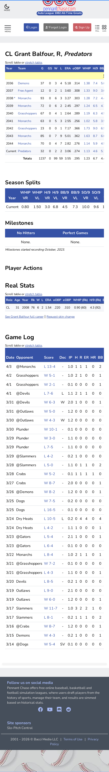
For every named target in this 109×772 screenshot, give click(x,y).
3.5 (103, 121)
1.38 (87, 83)
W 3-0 (49, 438)
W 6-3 (49, 402)
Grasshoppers (27, 113)
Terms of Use (72, 739)
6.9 (103, 128)
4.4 (103, 98)
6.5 (95, 106)
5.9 (95, 143)
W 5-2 (49, 473)
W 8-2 (49, 491)
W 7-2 (49, 563)
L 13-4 (49, 366)
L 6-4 (48, 545)
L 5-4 (48, 536)
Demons (23, 83)
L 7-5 (48, 447)
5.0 (103, 83)
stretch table (33, 62)
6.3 (95, 113)
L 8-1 (48, 617)
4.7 (103, 106)
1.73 (87, 128)
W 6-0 (49, 599)
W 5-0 (49, 411)
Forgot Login (56, 27)
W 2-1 (49, 384)
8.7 (95, 136)
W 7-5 (49, 500)
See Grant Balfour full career (24, 317)
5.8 (95, 121)
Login (31, 27)
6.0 (103, 136)
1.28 (87, 98)
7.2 (95, 98)
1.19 (87, 113)
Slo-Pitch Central (20, 728)
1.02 (87, 121)
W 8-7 (49, 482)
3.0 (103, 91)
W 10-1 (50, 429)
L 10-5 (49, 518)
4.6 (95, 151)
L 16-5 (49, 509)
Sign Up (82, 27)
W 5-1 (49, 375)
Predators (24, 151)
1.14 (87, 143)
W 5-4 (49, 644)
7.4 (95, 83)
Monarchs (24, 98)
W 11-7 (50, 608)
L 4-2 (48, 456)
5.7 (103, 151)
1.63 (87, 136)
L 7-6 (48, 393)
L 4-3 (48, 572)
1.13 (87, 151)
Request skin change (61, 317)
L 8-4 (48, 554)
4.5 (103, 113)
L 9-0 (48, 590)
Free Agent (25, 91)
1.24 (87, 106)
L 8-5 (48, 581)
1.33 (87, 91)
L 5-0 (48, 465)
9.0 (95, 91)
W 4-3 (49, 420)
